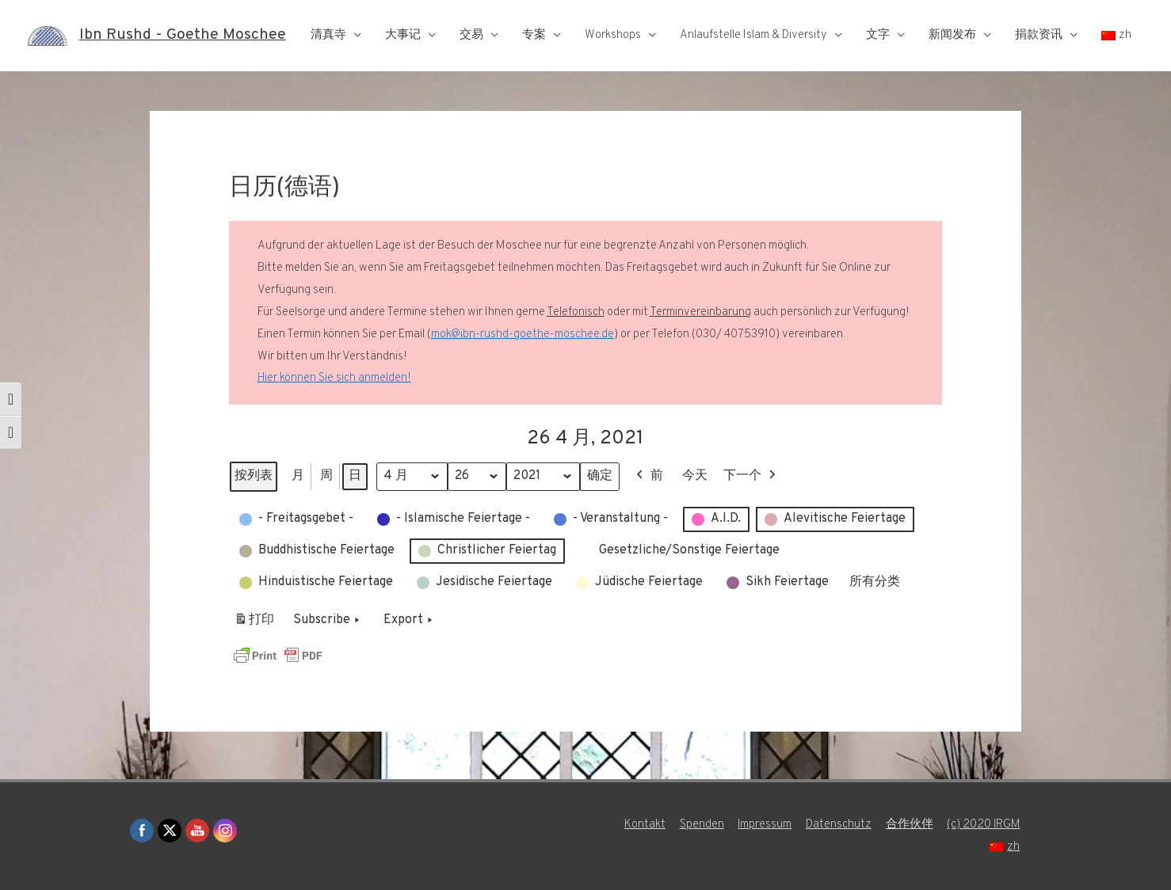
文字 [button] (878, 35)
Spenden (699, 824)
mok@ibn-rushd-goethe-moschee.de (522, 334)
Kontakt (642, 824)
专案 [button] (534, 35)
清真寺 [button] (328, 35)
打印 (254, 623)
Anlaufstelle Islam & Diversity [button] (753, 35)
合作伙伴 (909, 824)
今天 (697, 476)
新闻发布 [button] (952, 35)
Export (409, 620)
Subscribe (328, 620)
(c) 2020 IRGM (984, 824)
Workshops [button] (613, 35)
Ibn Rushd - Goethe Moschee (183, 35)
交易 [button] (471, 35)
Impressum (763, 824)
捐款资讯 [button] (1038, 35)
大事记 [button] (403, 35)
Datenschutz (838, 824)
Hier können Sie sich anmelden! (334, 378)
